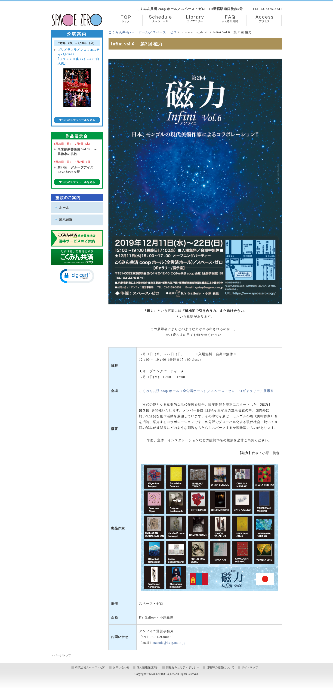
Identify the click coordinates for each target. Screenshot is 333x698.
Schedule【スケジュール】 (159, 20)
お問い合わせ (121, 667)
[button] (77, 276)
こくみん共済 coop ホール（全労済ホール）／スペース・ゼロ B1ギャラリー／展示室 (206, 391)
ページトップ (61, 655)
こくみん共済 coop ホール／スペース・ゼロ (142, 32)
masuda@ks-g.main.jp (169, 642)
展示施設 (66, 219)
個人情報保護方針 (148, 667)
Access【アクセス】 (264, 20)
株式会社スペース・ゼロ (90, 667)
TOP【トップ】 (125, 20)
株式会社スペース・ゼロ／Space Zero (77, 20)
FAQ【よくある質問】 (229, 20)
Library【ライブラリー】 (194, 20)
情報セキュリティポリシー (182, 667)
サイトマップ (249, 667)
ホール (64, 207)
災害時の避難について (220, 667)
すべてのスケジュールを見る (77, 120)
